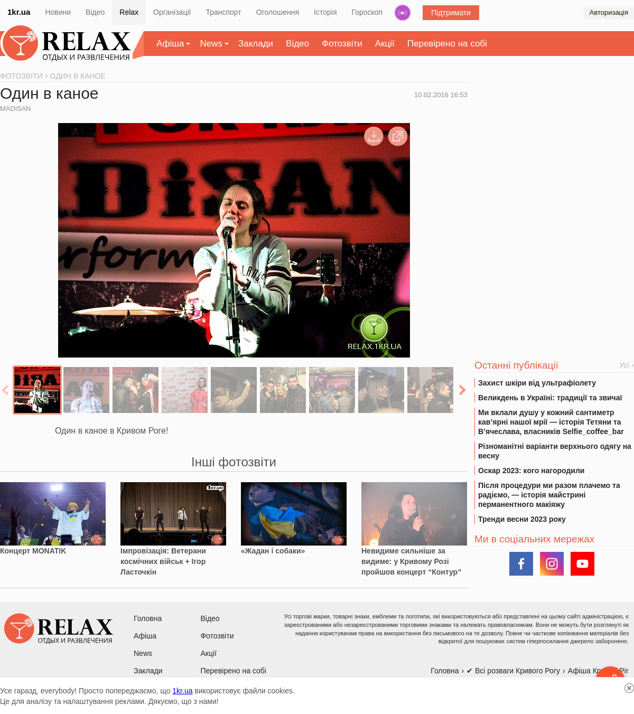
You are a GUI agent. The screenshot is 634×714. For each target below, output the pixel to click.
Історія (325, 12)
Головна (148, 618)
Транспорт (223, 12)
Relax (128, 12)
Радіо (402, 12)
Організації (172, 12)
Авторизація (609, 12)
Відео (95, 12)
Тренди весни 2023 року (522, 519)
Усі (624, 365)
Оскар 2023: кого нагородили (531, 470)
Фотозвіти (342, 44)
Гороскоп (367, 12)
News (211, 44)
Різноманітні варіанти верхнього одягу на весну (554, 451)
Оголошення (277, 12)
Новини (58, 12)
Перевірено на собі (447, 44)
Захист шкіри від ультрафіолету (537, 383)
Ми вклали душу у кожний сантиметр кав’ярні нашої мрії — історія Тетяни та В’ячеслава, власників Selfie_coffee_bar (551, 422)
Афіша (170, 44)
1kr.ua (18, 11)
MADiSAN (15, 108)
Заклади (255, 44)
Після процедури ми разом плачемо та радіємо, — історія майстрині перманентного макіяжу (549, 495)
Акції (385, 44)
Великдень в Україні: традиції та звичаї (550, 397)
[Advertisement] (554, 154)
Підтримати (451, 12)
